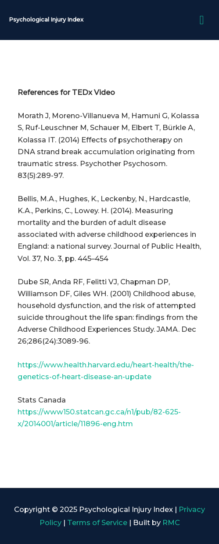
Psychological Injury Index (46, 19)
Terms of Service (97, 522)
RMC (171, 522)
